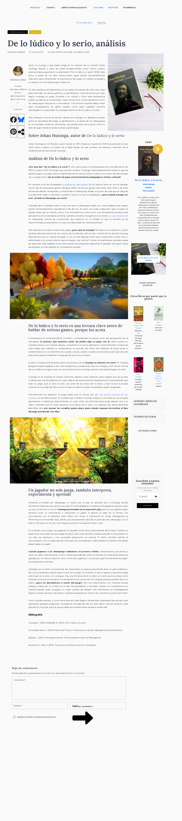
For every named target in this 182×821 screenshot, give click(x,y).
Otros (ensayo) (17, 32)
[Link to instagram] (137, 442)
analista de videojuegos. (76, 184)
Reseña (101, 22)
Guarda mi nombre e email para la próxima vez (36, 717)
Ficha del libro (84, 22)
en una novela (116, 216)
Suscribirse (147, 505)
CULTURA (98, 7)
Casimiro (148, 187)
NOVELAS (35, 7)
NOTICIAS (113, 7)
